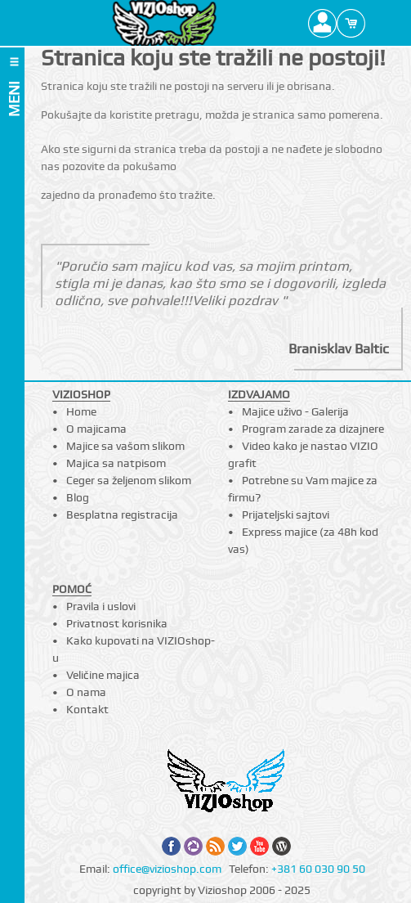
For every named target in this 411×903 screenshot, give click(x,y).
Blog (77, 497)
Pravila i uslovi (101, 606)
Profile (322, 23)
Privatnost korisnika (117, 623)
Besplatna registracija (122, 514)
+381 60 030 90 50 (318, 868)
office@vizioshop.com (167, 868)
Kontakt (87, 709)
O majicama (96, 428)
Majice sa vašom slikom (125, 445)
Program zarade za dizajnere (313, 428)
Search (379, 23)
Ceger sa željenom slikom (128, 480)
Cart (351, 23)
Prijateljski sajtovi (285, 514)
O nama (86, 692)
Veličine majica (103, 674)
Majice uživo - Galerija (295, 411)
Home (81, 411)
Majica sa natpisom (116, 462)
